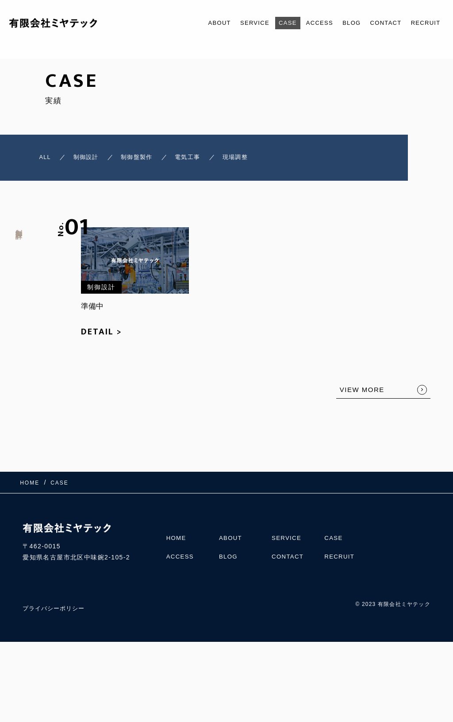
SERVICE (233, 23)
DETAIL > (101, 335)
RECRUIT (423, 23)
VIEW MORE (362, 393)
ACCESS (305, 23)
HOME (177, 536)
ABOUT (194, 23)
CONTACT (379, 23)
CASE (270, 23)
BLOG (341, 23)
